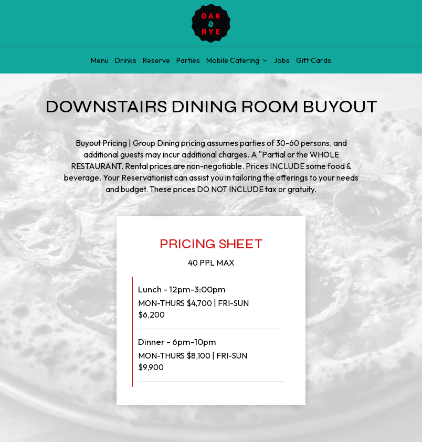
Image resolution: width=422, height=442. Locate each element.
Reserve (156, 60)
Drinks (125, 60)
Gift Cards (313, 60)
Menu (100, 60)
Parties (188, 60)
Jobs (281, 60)
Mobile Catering (236, 60)
